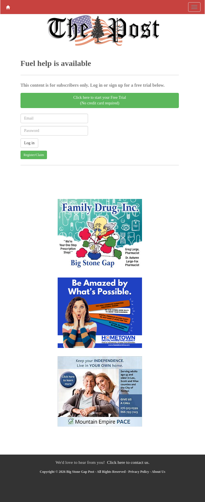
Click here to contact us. (128, 462)
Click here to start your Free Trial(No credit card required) (99, 100)
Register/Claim (34, 155)
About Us (158, 472)
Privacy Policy (138, 472)
